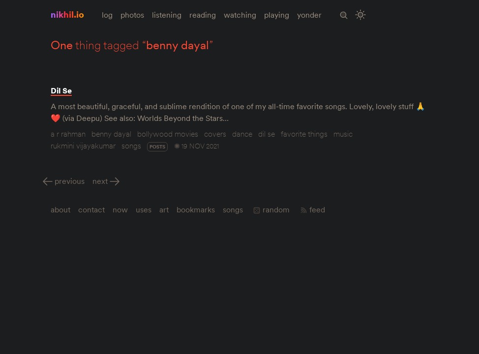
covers (215, 134)
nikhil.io (67, 14)
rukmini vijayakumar (83, 145)
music (343, 134)
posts (157, 147)
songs (131, 145)
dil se (266, 134)
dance (242, 134)
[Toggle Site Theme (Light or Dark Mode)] (360, 15)
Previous (70, 181)
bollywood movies (167, 134)
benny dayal (111, 134)
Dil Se (61, 90)
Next (100, 181)
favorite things (304, 134)
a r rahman (68, 134)
